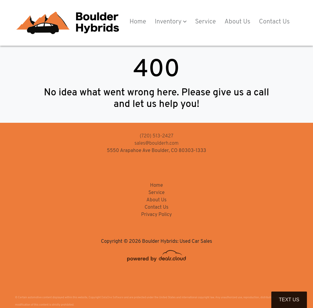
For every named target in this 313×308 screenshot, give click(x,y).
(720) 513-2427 (156, 136)
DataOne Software (112, 297)
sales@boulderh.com (156, 143)
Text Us (289, 299)
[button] (170, 22)
